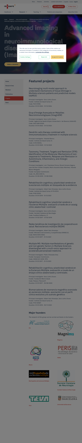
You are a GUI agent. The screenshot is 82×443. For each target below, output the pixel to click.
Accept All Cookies (57, 57)
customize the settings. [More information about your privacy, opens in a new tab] (42, 52)
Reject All (44, 57)
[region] (41, 53)
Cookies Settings (25, 57)
